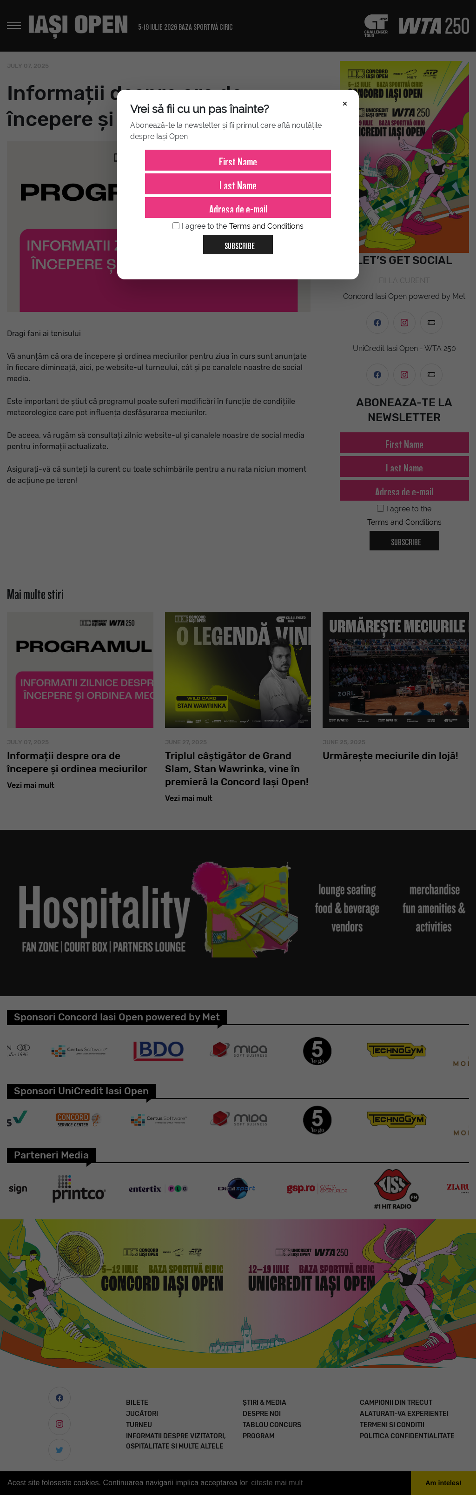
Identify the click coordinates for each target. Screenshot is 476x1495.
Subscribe (236, 242)
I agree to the (238, 226)
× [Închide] (345, 103)
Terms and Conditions (266, 226)
